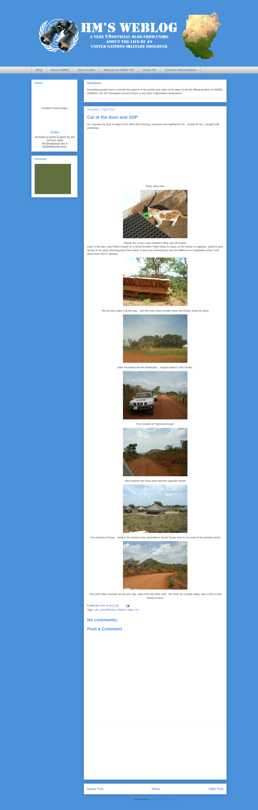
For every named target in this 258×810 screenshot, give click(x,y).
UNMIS (121, 609)
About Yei (149, 70)
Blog (39, 70)
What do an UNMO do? (119, 70)
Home (156, 789)
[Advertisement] (155, 751)
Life (96, 609)
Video (130, 609)
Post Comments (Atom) (163, 799)
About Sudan (86, 70)
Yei (137, 609)
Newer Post (95, 789)
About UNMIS (60, 70)
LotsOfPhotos (108, 609)
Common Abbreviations (180, 70)
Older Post (215, 789)
